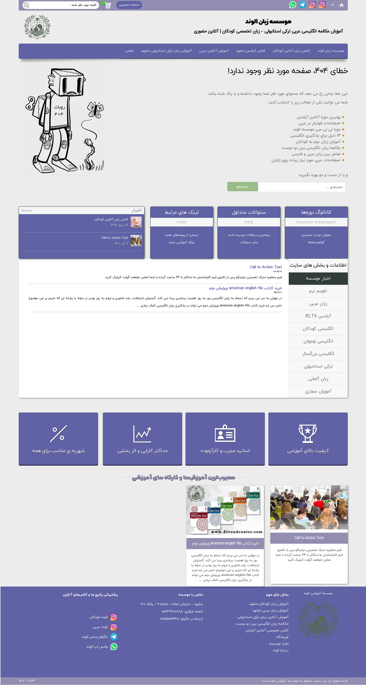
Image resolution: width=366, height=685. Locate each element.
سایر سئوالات (249, 242)
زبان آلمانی (318, 379)
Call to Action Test (114, 238)
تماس (129, 50)
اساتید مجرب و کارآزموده (225, 450)
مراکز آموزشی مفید (181, 242)
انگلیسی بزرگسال (318, 354)
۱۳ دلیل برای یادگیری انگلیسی (315, 135)
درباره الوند (280, 650)
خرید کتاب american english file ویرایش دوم (245, 288)
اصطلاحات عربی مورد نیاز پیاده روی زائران (305, 160)
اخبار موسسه (318, 278)
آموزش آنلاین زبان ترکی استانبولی (262, 617)
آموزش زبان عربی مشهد (270, 610)
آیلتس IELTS (318, 316)
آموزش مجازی (318, 391)
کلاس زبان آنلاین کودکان (291, 50)
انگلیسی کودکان (318, 329)
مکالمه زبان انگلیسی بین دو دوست (311, 148)
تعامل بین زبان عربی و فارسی (315, 154)
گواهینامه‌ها (316, 242)
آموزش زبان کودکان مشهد (268, 604)
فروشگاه (282, 637)
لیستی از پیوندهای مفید (181, 235)
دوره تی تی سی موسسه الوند (316, 129)
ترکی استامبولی (318, 366)
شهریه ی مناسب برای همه (58, 450)
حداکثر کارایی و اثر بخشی (142, 450)
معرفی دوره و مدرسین (316, 235)
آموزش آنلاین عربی (213, 50)
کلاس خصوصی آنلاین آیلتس (266, 630)
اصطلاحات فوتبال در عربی (319, 123)
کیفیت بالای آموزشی (308, 450)
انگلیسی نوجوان (318, 341)
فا (332, 5)
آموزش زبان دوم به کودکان (318, 141)
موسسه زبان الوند (330, 50)
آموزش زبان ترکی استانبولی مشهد (166, 50)
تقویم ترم (318, 291)
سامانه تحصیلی (129, 5)
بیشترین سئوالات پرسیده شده (249, 235)
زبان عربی (318, 304)
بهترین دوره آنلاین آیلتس (318, 117)
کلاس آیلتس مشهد (250, 50)
